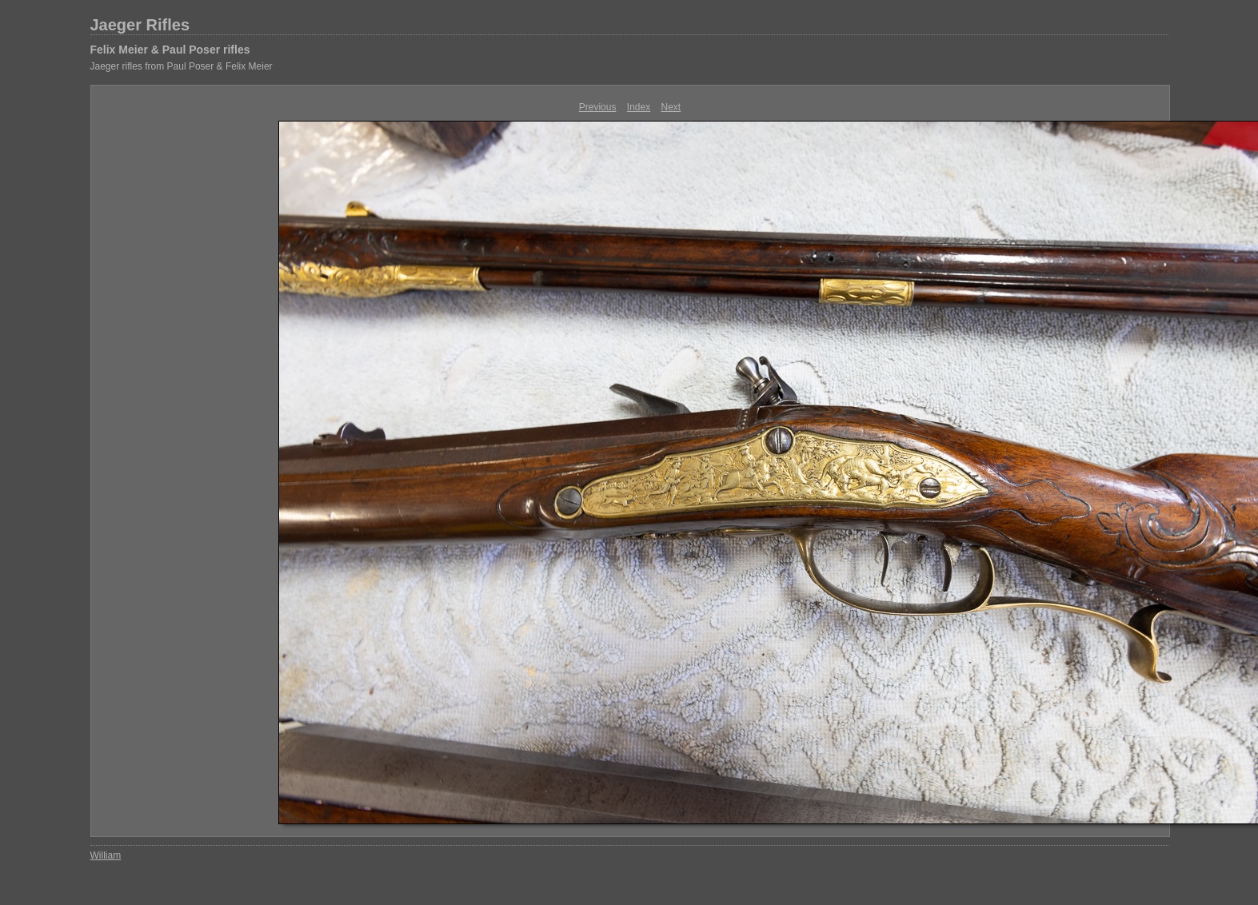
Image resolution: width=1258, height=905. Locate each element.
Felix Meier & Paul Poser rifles (170, 49)
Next (671, 107)
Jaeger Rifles (140, 25)
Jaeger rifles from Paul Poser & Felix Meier (181, 66)
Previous (598, 107)
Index (638, 107)
